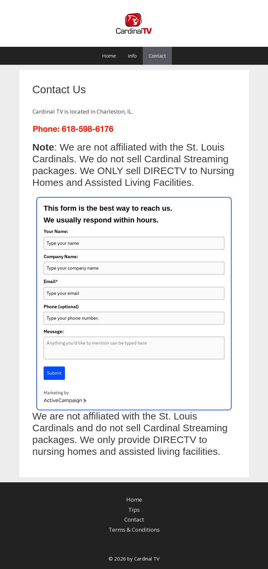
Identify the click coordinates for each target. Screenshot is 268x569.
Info (132, 55)
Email (51, 281)
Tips (134, 509)
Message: (54, 331)
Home (109, 55)
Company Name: (61, 256)
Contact (157, 55)
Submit (54, 373)
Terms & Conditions (134, 529)
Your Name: (56, 231)
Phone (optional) (61, 307)
